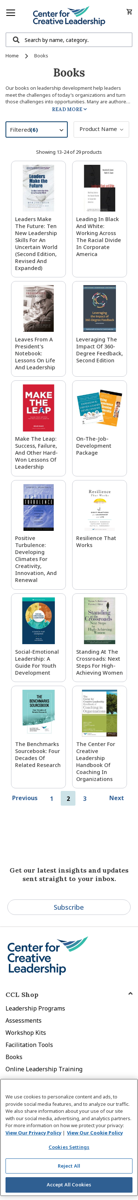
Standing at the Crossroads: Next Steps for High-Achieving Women (99, 662)
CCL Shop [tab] (22, 994)
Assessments (24, 1020)
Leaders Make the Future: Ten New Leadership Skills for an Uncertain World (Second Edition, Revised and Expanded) (36, 243)
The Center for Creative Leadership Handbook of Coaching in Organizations (95, 761)
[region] (69, 1137)
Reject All (69, 1165)
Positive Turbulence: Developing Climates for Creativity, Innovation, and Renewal (36, 559)
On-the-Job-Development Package (94, 445)
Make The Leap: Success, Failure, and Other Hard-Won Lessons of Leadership (36, 452)
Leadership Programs (35, 1008)
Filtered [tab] (40, 130)
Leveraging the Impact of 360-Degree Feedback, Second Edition (99, 350)
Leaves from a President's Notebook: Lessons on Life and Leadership (35, 353)
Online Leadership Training (44, 1069)
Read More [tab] (67, 109)
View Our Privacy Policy (33, 1132)
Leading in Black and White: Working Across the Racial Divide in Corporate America (98, 237)
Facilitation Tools (29, 1045)
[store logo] (69, 16)
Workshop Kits (26, 1033)
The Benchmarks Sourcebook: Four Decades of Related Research (38, 754)
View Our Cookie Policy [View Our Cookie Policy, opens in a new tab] (95, 1132)
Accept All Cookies (69, 1184)
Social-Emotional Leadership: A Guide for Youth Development (37, 662)
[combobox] (69, 39)
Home (13, 55)
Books (14, 1057)
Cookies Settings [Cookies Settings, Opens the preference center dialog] (69, 1147)
